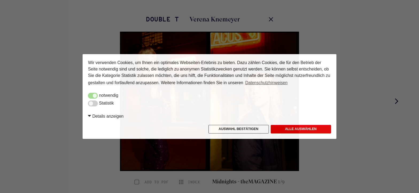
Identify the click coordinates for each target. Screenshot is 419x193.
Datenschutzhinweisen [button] (266, 82)
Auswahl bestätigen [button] (238, 129)
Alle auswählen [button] (300, 129)
